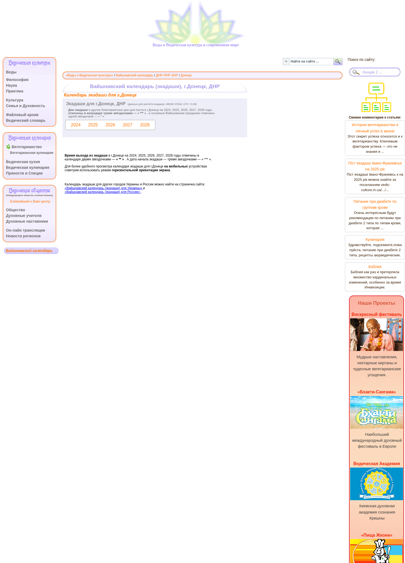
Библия (374, 267)
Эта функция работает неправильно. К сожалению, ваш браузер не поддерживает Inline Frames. (202, 151)
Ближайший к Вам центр (30, 201)
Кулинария (375, 239)
